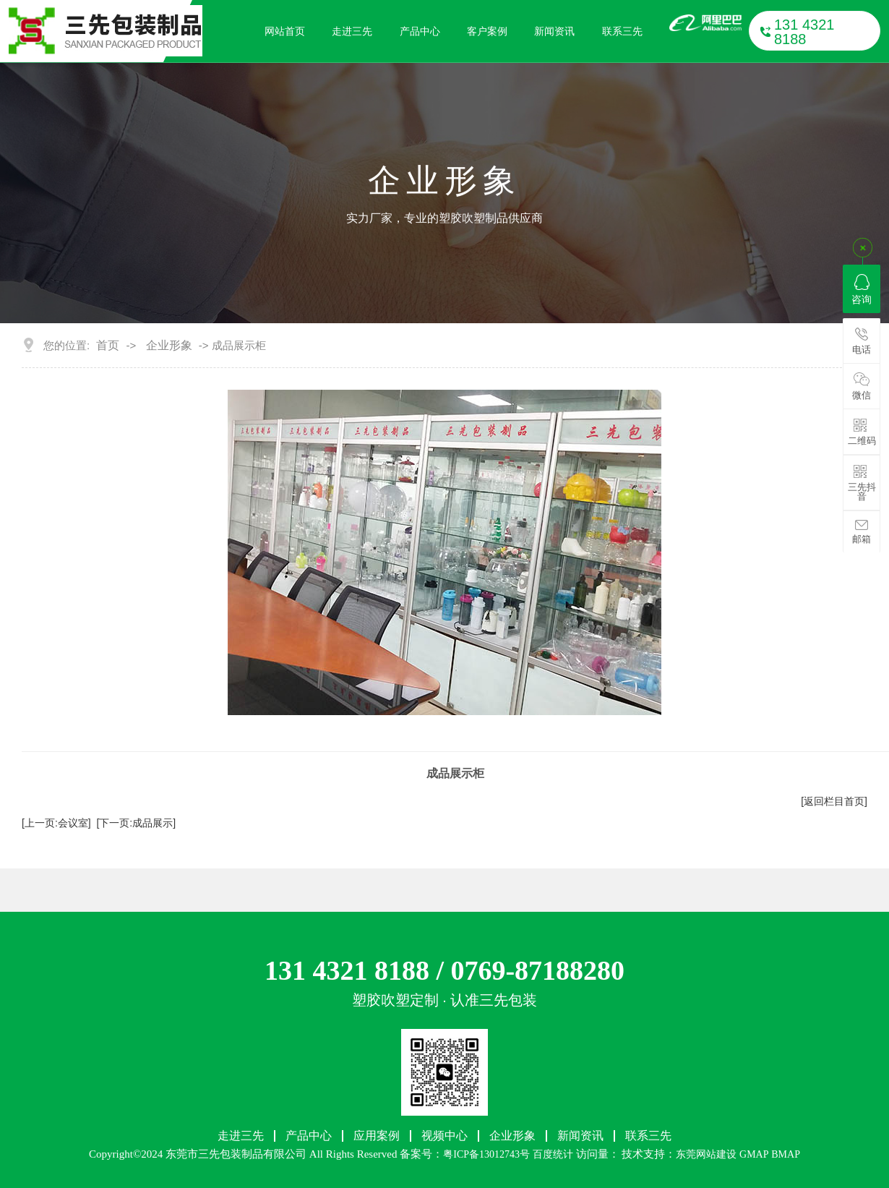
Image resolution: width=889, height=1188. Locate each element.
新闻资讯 (554, 31)
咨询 (861, 289)
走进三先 (352, 31)
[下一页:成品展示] (136, 823)
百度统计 (553, 1154)
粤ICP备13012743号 (486, 1154)
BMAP (785, 1154)
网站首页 (285, 31)
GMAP (753, 1154)
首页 (107, 345)
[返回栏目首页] (834, 801)
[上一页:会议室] (56, 823)
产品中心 (420, 31)
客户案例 (487, 31)
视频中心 (444, 1136)
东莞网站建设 (706, 1154)
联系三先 (622, 31)
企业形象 (169, 345)
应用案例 (376, 1136)
